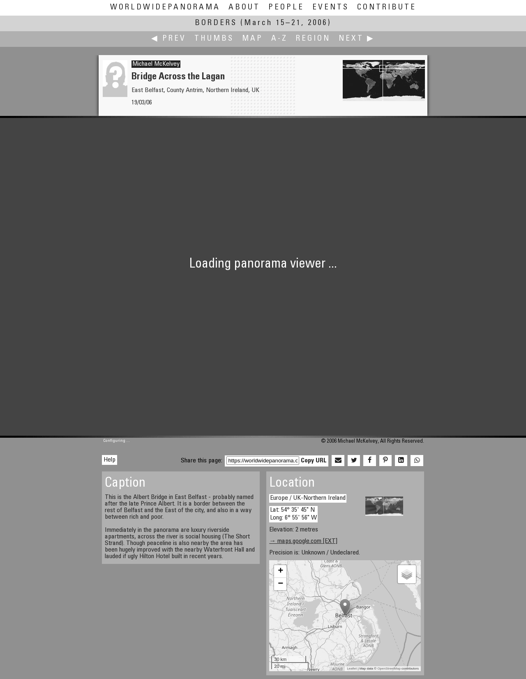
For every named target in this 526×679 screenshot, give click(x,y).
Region (313, 39)
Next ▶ (357, 39)
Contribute (386, 8)
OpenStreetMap (388, 668)
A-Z (279, 39)
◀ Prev (168, 39)
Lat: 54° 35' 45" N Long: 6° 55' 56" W (293, 514)
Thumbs (214, 39)
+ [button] (280, 571)
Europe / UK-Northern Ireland (308, 498)
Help (109, 460)
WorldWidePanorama (165, 8)
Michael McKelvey (156, 64)
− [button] (280, 584)
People (286, 8)
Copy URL (314, 460)
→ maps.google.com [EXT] (303, 541)
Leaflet (352, 668)
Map (252, 39)
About (244, 8)
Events (330, 8)
